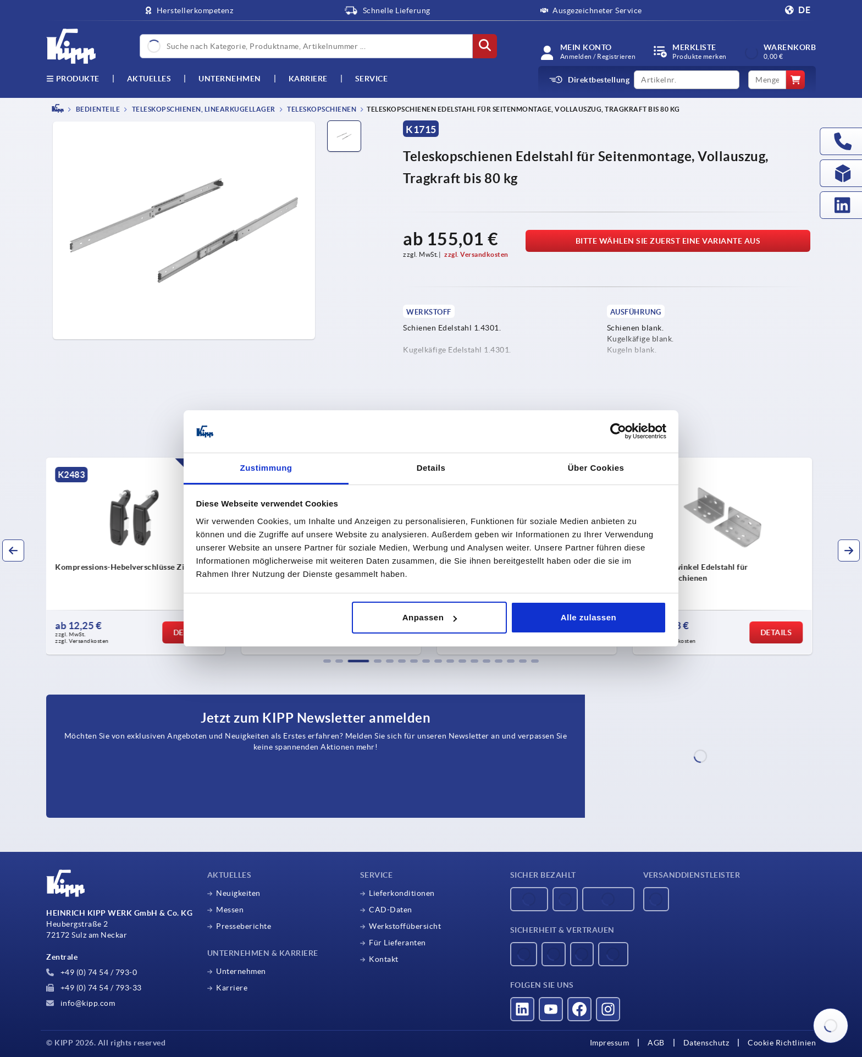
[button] (327, 661)
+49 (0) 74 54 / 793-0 (91, 972)
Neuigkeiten (238, 893)
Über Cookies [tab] (596, 467)
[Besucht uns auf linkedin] (522, 1009)
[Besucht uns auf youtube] (551, 1009)
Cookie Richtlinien (782, 1042)
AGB (656, 1043)
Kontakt (384, 959)
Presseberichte (243, 926)
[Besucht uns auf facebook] (579, 1009)
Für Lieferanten (397, 942)
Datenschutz (706, 1043)
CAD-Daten (390, 909)
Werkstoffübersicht (405, 926)
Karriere (308, 78)
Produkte (73, 78)
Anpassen (429, 617)
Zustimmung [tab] (266, 467)
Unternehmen (229, 78)
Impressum (609, 1043)
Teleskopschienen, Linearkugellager (202, 109)
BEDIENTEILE (97, 109)
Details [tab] (431, 467)
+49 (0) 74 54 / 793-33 (94, 987)
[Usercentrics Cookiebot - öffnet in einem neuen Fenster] (618, 431)
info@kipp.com (80, 1003)
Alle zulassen (589, 617)
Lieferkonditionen (402, 893)
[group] (137, 556)
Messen (230, 909)
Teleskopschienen (321, 109)
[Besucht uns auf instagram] (608, 1009)
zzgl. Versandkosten (476, 254)
